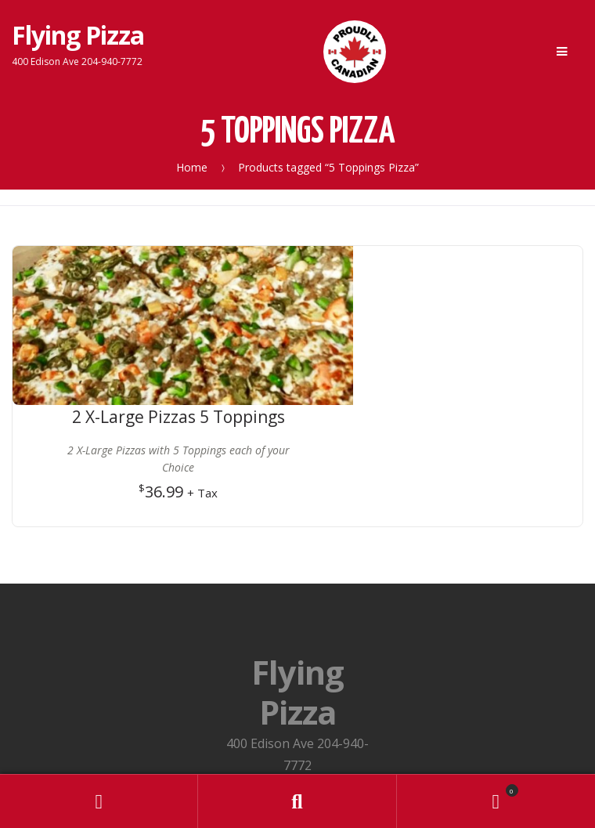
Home (191, 167)
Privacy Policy (297, 678)
